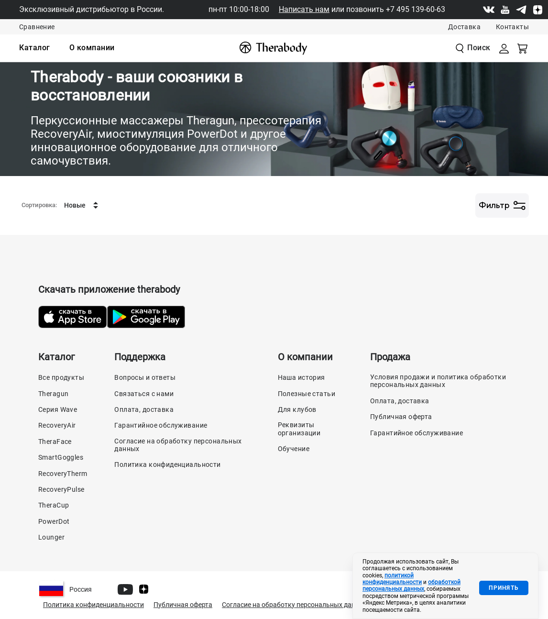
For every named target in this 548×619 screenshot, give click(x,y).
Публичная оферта (401, 416)
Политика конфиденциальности (167, 464)
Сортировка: (39, 205)
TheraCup (53, 505)
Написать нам (304, 9)
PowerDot (53, 521)
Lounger (51, 537)
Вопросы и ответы (144, 377)
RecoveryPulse (61, 489)
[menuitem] (34, 47)
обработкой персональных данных (411, 585)
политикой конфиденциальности (392, 579)
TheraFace (55, 441)
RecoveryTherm (62, 473)
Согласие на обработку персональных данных (177, 445)
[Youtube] (505, 9)
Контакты (512, 27)
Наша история (301, 377)
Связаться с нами (144, 394)
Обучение (293, 449)
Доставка (464, 27)
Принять (504, 588)
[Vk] (488, 9)
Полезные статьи (306, 394)
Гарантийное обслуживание (160, 425)
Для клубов (297, 409)
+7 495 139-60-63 (415, 9)
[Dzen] (537, 9)
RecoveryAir (57, 425)
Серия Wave (57, 409)
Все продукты (61, 377)
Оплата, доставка (144, 409)
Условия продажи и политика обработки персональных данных (438, 380)
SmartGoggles (60, 457)
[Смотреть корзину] (523, 48)
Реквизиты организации (299, 428)
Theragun (53, 394)
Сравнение (37, 27)
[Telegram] (521, 9)
